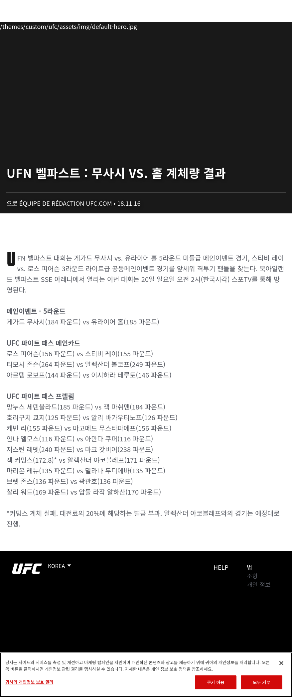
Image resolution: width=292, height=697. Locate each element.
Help (221, 567)
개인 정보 (258, 584)
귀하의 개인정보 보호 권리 (29, 682)
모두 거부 (261, 682)
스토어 (253, 25)
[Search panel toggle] (270, 25)
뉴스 (98, 25)
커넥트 (175, 25)
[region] (146, 674)
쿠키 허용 (215, 682)
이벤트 (19, 25)
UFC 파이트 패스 (214, 25)
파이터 (73, 25)
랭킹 (44, 25)
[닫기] (281, 663)
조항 (252, 575)
